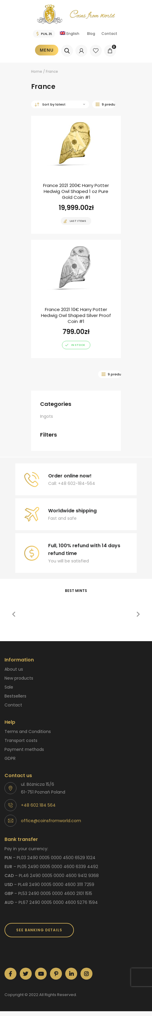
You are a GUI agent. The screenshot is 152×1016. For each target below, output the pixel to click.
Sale (8, 687)
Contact (109, 33)
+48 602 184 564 (38, 805)
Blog (91, 33)
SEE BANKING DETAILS (39, 930)
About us (13, 669)
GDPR (10, 758)
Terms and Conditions (27, 731)
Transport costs (20, 740)
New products (18, 678)
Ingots (46, 416)
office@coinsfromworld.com (51, 821)
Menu (47, 50)
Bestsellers (15, 696)
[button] (14, 614)
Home (36, 71)
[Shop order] (60, 104)
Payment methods (24, 749)
